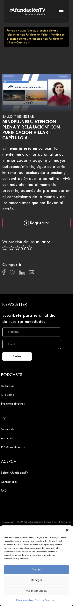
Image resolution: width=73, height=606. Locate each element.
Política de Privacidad (45, 600)
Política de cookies (24, 600)
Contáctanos (9, 482)
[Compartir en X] (12, 273)
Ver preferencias (36, 590)
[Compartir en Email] (31, 273)
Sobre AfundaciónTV (14, 473)
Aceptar (37, 569)
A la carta (7, 395)
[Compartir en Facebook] (4, 273)
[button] (67, 530)
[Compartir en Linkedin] (22, 273)
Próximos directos (13, 404)
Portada (12, 31)
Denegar (36, 580)
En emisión (7, 386)
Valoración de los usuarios (26, 242)
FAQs (4, 490)
